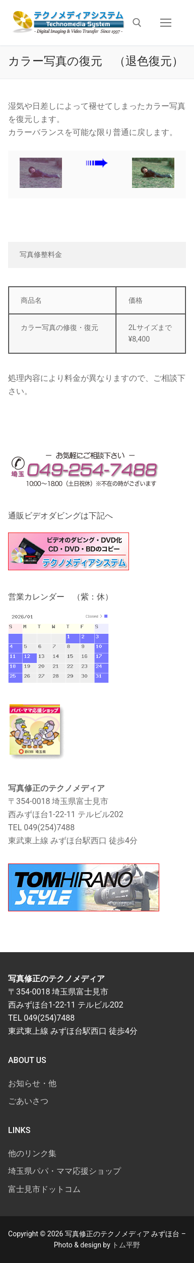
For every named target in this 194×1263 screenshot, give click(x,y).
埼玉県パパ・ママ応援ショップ (64, 1171)
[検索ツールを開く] (137, 22)
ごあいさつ (28, 1101)
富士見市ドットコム (44, 1189)
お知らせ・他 (32, 1083)
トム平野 (126, 1245)
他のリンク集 (32, 1153)
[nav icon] (166, 22)
